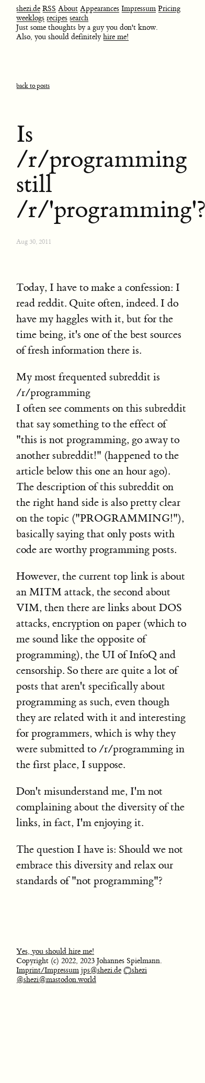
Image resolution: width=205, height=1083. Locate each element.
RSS (49, 9)
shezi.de (28, 9)
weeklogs (30, 18)
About (68, 9)
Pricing (169, 9)
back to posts (33, 86)
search (79, 18)
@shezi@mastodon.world (56, 980)
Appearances (99, 9)
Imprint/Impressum (47, 970)
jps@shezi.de (101, 970)
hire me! (116, 37)
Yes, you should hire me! (55, 951)
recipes (57, 18)
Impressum (138, 9)
